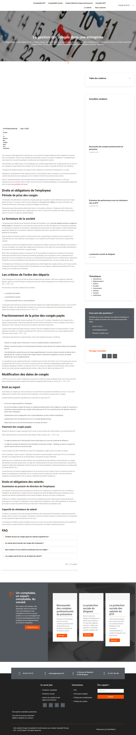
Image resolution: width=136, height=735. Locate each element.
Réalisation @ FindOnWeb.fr (106, 729)
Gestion (95, 284)
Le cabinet (87, 8)
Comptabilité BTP (39, 3)
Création (96, 291)
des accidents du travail (19, 184)
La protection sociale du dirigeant (102, 254)
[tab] (39, 536)
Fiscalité (96, 286)
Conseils (96, 293)
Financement (97, 288)
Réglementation (98, 281)
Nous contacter (100, 8)
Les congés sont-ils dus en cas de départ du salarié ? (23, 556)
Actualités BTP (100, 3)
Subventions (97, 279)
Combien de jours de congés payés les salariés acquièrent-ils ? (27, 537)
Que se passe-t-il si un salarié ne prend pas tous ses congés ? (26, 550)
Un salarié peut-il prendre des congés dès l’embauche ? (24, 543)
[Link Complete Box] (65, 617)
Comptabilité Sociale (55, 3)
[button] (104, 356)
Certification (97, 295)
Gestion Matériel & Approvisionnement (79, 3)
